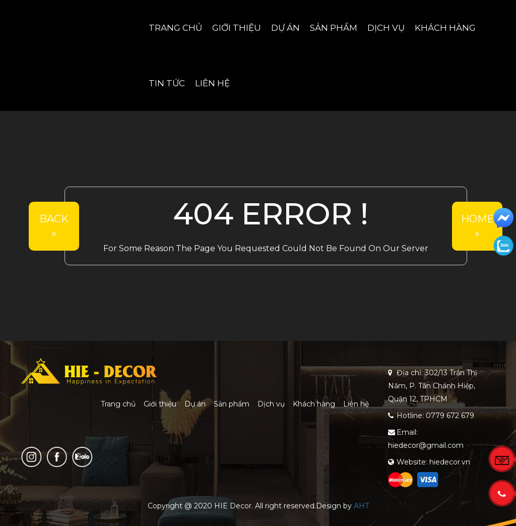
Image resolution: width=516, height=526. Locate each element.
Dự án (285, 28)
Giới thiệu (236, 28)
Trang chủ (175, 28)
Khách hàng (445, 28)
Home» (477, 226)
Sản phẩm (333, 28)
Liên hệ (212, 83)
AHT (361, 505)
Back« (54, 226)
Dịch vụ (386, 28)
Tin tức (167, 83)
